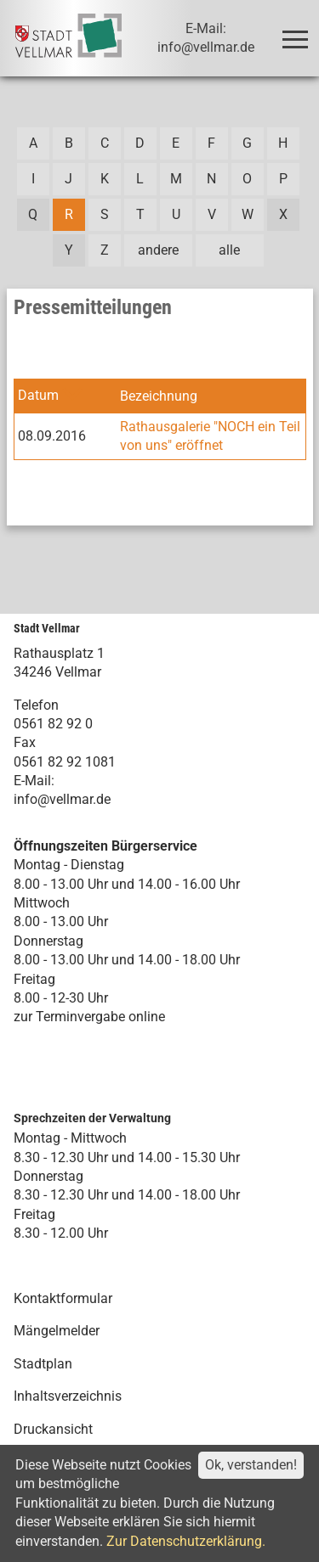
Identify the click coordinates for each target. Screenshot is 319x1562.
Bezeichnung (158, 396)
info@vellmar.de (62, 799)
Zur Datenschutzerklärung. (185, 1541)
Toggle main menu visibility (298, 32)
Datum (38, 395)
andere (158, 250)
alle (229, 250)
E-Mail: (34, 781)
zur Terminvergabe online (89, 1017)
